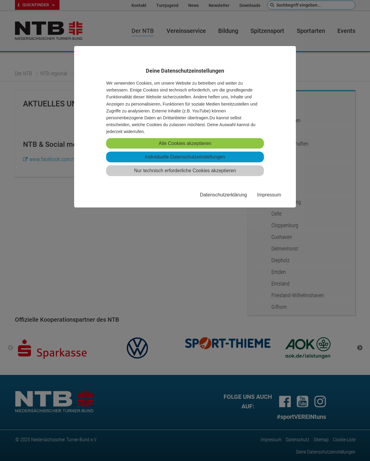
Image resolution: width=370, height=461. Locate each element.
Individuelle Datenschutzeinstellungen (185, 156)
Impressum (269, 194)
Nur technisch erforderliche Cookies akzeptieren (185, 170)
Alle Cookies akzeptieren (185, 143)
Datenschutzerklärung (223, 194)
